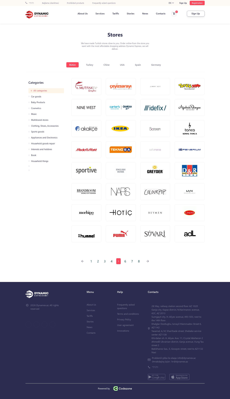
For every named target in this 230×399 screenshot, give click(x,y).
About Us (83, 13)
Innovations (123, 330)
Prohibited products (75, 3)
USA (122, 64)
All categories (40, 90)
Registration (197, 3)
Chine (107, 64)
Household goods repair (43, 143)
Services (100, 13)
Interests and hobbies (41, 149)
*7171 (29, 3)
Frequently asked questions (104, 3)
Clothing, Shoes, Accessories (44, 125)
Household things (39, 161)
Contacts (160, 13)
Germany (156, 64)
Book (33, 155)
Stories (130, 13)
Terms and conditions (128, 313)
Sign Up (183, 3)
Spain (138, 64)
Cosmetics (36, 108)
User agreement (125, 325)
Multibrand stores (39, 120)
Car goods (36, 96)
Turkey (89, 64)
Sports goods (37, 131)
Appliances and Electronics (44, 137)
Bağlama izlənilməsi (50, 3)
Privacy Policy (124, 319)
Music (34, 114)
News (145, 13)
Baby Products (38, 102)
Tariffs (115, 13)
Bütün (72, 64)
